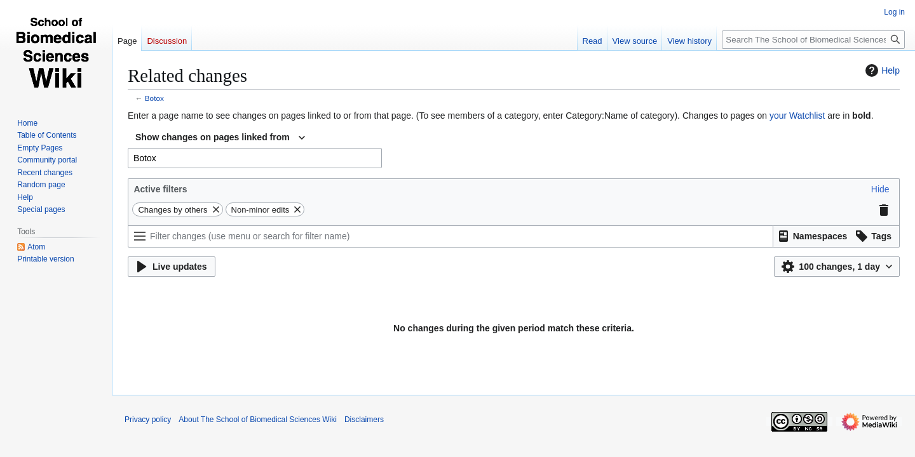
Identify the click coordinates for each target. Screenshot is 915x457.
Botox (154, 98)
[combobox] (220, 138)
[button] (880, 189)
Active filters (160, 189)
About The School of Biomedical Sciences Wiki (258, 419)
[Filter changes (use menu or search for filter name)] (450, 236)
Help (881, 70)
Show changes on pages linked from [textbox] (212, 137)
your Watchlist (797, 115)
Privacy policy (148, 419)
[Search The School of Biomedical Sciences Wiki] (813, 39)
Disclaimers (364, 419)
